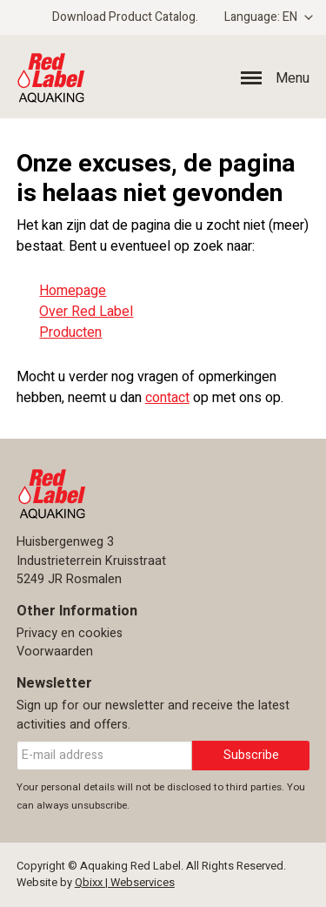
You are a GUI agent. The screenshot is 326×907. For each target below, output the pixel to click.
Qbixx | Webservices (125, 882)
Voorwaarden (55, 651)
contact (167, 397)
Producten (70, 332)
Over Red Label (86, 311)
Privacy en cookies (70, 633)
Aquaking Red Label (171, 76)
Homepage (72, 290)
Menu (292, 78)
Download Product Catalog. (125, 17)
